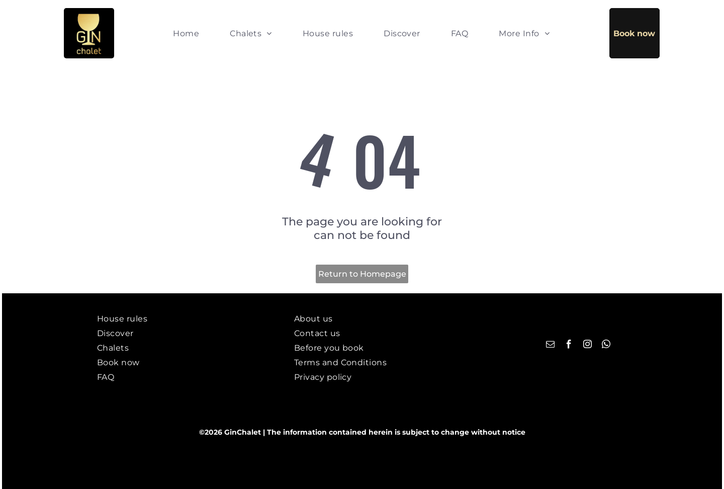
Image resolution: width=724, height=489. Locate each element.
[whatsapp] (606, 345)
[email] (550, 345)
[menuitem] (186, 33)
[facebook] (569, 345)
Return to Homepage (362, 274)
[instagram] (587, 345)
